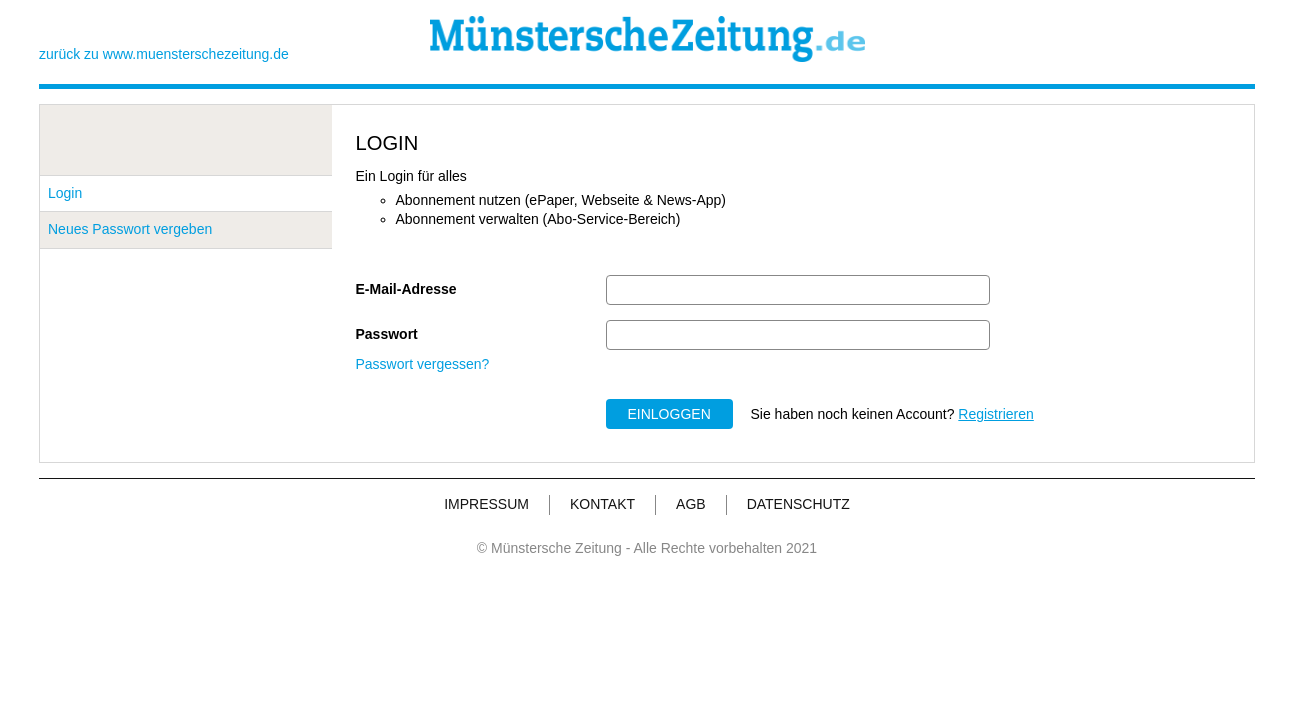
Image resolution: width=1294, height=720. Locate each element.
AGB (691, 504)
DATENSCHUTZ (798, 504)
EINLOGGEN (669, 414)
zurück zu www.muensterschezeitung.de (164, 54)
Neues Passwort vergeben (130, 229)
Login (65, 193)
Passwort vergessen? (423, 364)
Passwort (387, 334)
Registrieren (995, 414)
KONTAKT (602, 504)
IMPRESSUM (486, 504)
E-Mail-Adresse (406, 289)
